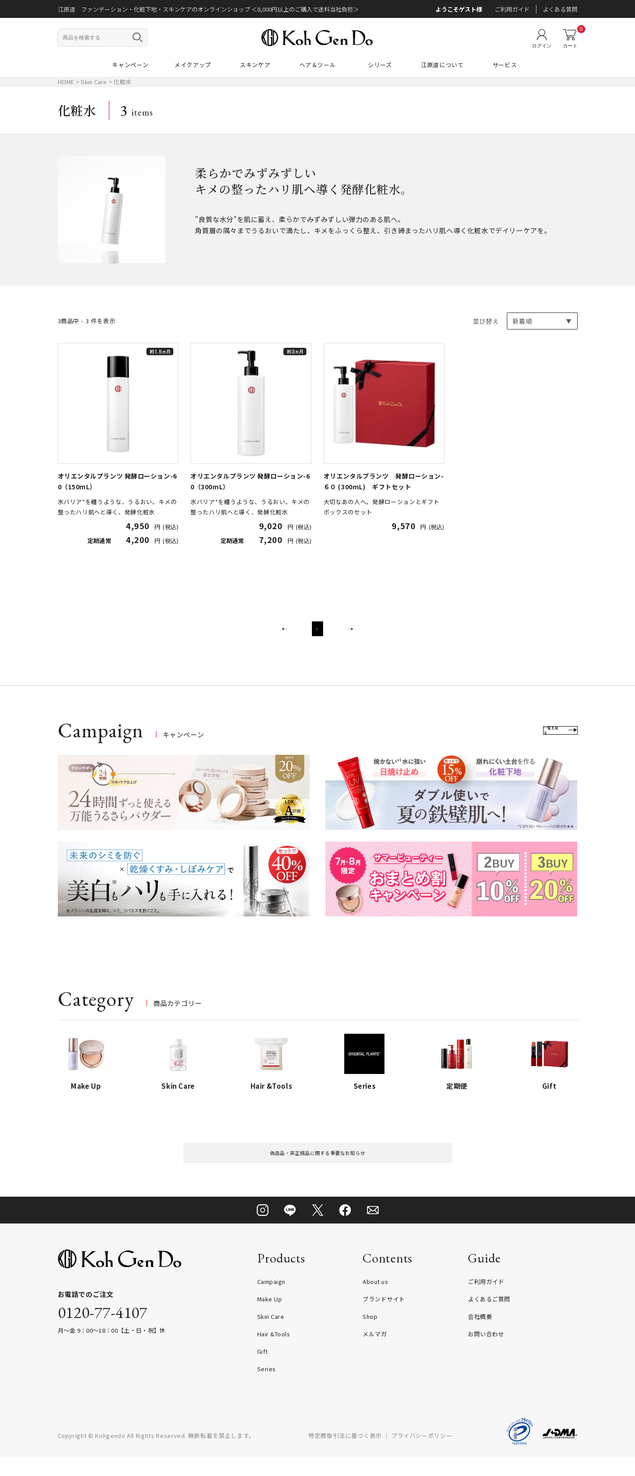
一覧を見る (547, 742)
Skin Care (94, 81)
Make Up (269, 1318)
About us (375, 1300)
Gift (262, 1370)
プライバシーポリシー (422, 1454)
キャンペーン (130, 64)
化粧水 (122, 81)
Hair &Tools (273, 1353)
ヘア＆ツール (317, 64)
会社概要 (480, 1335)
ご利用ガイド (512, 9)
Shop (370, 1335)
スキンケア (255, 64)
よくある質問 (560, 9)
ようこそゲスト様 (459, 9)
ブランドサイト (384, 1318)
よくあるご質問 (489, 1318)
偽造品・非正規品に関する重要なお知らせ (317, 1168)
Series (266, 1388)
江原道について (442, 64)
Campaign (271, 1300)
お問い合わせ (486, 1353)
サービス (504, 64)
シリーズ (380, 64)
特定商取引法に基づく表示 (345, 1454)
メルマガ (375, 1353)
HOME (66, 81)
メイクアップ (192, 64)
